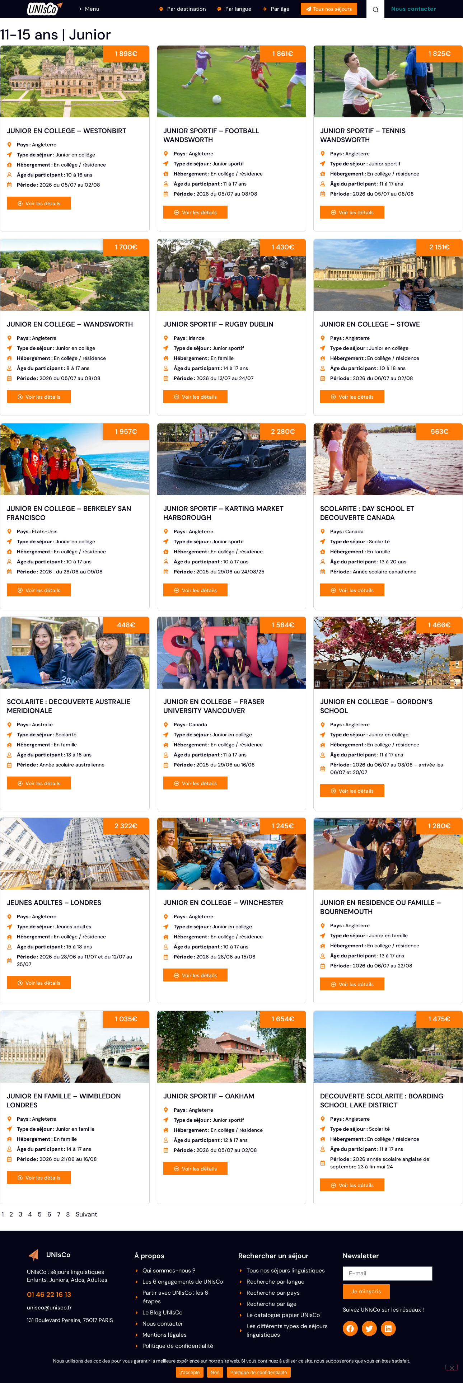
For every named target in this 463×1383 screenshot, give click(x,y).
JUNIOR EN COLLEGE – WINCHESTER (223, 902)
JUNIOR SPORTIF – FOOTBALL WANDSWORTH (211, 135)
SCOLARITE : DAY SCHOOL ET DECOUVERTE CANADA (367, 513)
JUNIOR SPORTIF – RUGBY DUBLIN (218, 324)
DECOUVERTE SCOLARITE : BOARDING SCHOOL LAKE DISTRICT (382, 1101)
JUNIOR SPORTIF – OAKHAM (208, 1096)
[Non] (451, 1367)
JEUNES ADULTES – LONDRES (54, 902)
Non (215, 1372)
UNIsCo (58, 1254)
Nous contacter (413, 9)
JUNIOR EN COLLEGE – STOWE (370, 324)
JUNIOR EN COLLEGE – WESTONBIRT (66, 130)
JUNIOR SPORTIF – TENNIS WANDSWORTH (363, 135)
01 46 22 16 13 (49, 1294)
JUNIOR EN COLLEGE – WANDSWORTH (70, 324)
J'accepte (189, 1372)
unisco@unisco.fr (49, 1307)
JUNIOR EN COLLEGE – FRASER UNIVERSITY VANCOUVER (214, 706)
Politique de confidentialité (258, 1372)
